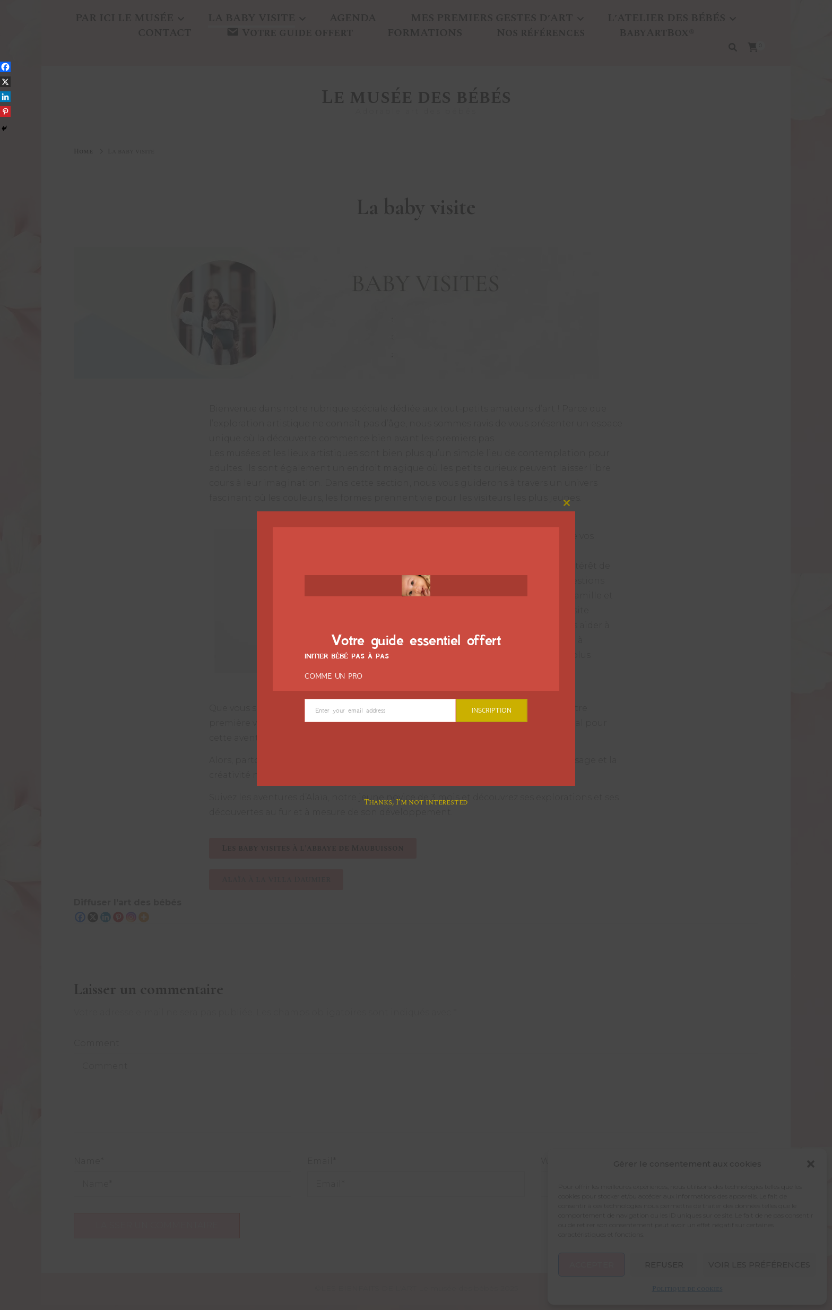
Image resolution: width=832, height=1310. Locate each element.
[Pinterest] (5, 111)
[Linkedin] (5, 96)
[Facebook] (5, 67)
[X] (5, 81)
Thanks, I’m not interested (416, 802)
